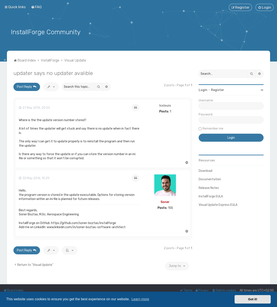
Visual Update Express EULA (218, 204)
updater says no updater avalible (53, 72)
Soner (165, 201)
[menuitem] (36, 7)
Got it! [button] (252, 299)
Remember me (213, 128)
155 (170, 207)
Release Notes (209, 187)
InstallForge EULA (211, 195)
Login (203, 89)
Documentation (210, 178)
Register (217, 89)
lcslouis (165, 105)
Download (205, 170)
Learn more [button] (140, 299)
